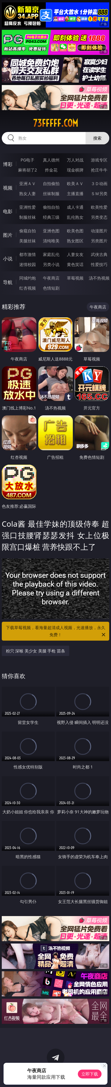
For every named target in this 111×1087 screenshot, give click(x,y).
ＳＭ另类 (99, 193)
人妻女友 (75, 254)
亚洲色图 (51, 231)
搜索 (97, 138)
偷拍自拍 (51, 207)
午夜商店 (51, 278)
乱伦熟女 (75, 217)
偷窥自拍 (27, 231)
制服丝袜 (27, 217)
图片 (7, 235)
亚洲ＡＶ (27, 183)
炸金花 (51, 170)
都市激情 (27, 254)
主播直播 (75, 193)
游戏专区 (99, 160)
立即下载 (89, 1074)
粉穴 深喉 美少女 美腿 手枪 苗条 (35, 651)
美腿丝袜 (27, 241)
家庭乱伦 (51, 254)
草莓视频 (75, 278)
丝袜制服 (51, 193)
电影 (7, 211)
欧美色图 (75, 231)
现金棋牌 (75, 170)
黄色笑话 (75, 264)
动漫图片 (99, 231)
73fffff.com (55, 123)
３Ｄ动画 (99, 183)
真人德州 (51, 160)
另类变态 (99, 217)
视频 (7, 188)
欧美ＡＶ (75, 183)
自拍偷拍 (51, 183)
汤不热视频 (99, 278)
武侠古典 (99, 254)
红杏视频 (27, 288)
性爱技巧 (99, 264)
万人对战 (75, 160)
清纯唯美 (51, 241)
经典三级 (51, 217)
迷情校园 (27, 264)
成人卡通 (75, 207)
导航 (7, 282)
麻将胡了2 (27, 170)
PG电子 (27, 160)
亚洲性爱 (27, 207)
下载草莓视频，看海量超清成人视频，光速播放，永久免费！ (56, 631)
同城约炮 (27, 278)
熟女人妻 (27, 193)
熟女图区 (75, 241)
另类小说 (51, 264)
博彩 (7, 164)
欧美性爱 (99, 207)
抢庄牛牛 (99, 170)
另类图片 (99, 241)
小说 (7, 258)
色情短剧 (51, 288)
